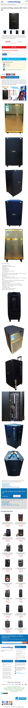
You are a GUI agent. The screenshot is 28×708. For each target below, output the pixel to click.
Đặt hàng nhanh (10, 77)
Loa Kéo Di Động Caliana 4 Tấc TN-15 (20, 629)
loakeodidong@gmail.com (20, 673)
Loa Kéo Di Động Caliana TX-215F (20, 599)
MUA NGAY (17, 496)
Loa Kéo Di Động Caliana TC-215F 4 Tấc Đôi (7, 614)
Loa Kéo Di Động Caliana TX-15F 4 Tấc (7, 629)
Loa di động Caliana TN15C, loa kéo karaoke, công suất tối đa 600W (20, 539)
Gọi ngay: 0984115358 (14, 59)
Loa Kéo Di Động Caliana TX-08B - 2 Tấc (7, 584)
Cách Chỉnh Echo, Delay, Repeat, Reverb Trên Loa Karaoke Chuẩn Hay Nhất (7, 669)
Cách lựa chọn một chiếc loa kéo (20, 658)
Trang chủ (2, 4)
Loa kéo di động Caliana (12, 4)
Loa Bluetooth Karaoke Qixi (20, 649)
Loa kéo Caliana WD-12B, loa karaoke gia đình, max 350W (20, 523)
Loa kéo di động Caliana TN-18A (21, 584)
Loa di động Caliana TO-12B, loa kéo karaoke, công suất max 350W (7, 539)
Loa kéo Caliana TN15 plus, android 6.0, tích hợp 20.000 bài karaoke (7, 554)
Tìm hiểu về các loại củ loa (20, 655)
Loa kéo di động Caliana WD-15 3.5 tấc (21, 553)
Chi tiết (3, 77)
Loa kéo (6, 4)
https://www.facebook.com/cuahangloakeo (12, 69)
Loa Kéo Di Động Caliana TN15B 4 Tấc (20, 569)
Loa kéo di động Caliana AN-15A (7, 599)
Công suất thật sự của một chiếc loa (7, 664)
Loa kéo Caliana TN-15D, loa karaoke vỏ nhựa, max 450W (7, 523)
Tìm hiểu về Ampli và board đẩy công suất (20, 654)
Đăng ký (4, 54)
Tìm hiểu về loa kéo (19, 651)
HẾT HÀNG (14, 47)
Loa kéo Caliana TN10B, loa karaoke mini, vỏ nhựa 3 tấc (20, 614)
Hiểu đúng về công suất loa (7, 666)
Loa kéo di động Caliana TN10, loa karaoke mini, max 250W (7, 569)
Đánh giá (16, 77)
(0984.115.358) (18, 672)
